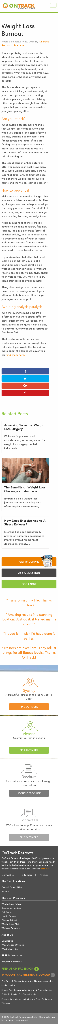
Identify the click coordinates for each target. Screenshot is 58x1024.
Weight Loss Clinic (11, 924)
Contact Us (8, 875)
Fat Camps (7, 912)
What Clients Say (10, 949)
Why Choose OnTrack (13, 945)
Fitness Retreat (9, 920)
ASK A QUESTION (29, 573)
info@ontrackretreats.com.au (29, 975)
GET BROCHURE (36, 561)
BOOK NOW (29, 584)
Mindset (19, 45)
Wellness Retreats (11, 928)
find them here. (15, 355)
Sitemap (27, 875)
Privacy (43, 875)
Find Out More (29, 707)
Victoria (5, 891)
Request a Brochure (12, 962)
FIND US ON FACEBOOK (20, 969)
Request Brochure (29, 793)
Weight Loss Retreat (12, 904)
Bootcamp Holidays (11, 908)
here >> (45, 869)
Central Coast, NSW (12, 887)
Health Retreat (9, 916)
